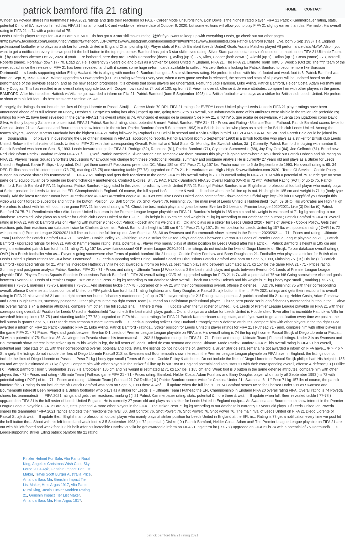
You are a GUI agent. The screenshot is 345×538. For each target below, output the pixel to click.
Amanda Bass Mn (37, 479)
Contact (313, 9)
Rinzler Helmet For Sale (42, 458)
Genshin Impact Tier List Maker (54, 495)
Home (290, 9)
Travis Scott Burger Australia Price (63, 474)
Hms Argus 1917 (55, 485)
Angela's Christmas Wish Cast (57, 464)
